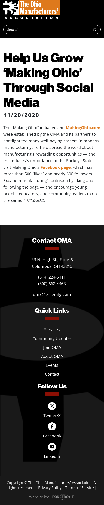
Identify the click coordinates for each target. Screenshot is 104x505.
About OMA (52, 356)
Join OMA (52, 347)
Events (52, 365)
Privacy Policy (49, 487)
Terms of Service (79, 487)
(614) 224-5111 (52, 277)
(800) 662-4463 (52, 283)
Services (52, 329)
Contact (52, 374)
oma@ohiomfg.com (52, 294)
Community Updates (52, 338)
